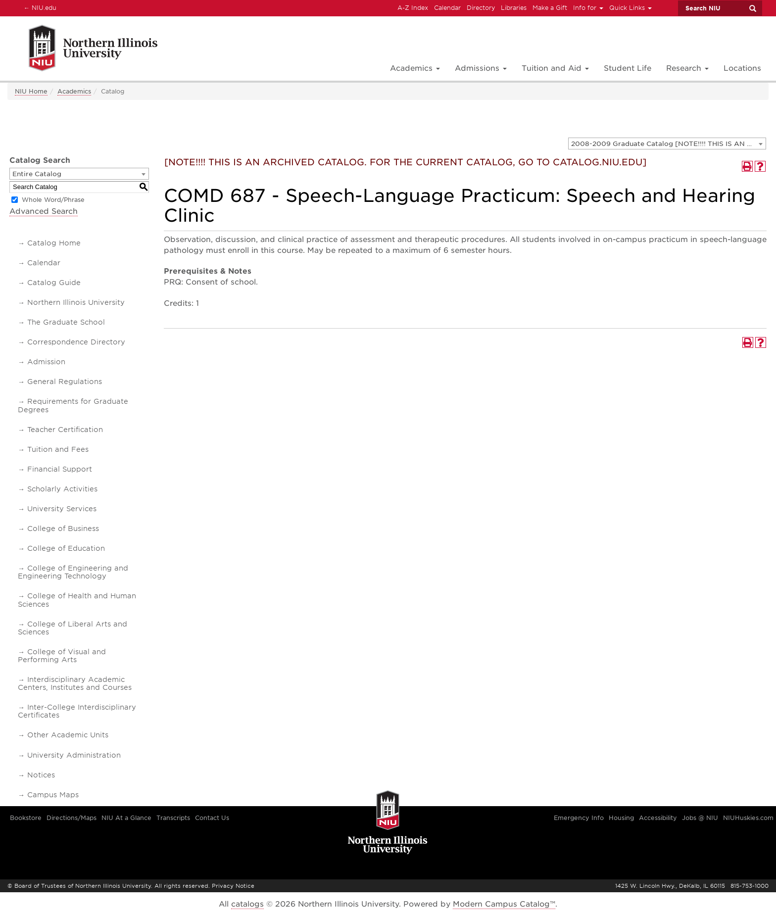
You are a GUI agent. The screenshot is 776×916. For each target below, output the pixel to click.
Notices (41, 775)
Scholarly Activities (62, 489)
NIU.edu (38, 7)
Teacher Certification (65, 430)
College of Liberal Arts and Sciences (72, 628)
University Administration (74, 755)
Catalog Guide (54, 283)
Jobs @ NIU (700, 817)
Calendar (447, 7)
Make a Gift (550, 7)
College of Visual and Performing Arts (62, 656)
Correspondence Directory (76, 342)
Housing (621, 817)
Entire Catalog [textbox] (36, 174)
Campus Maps (53, 795)
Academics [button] (415, 68)
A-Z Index (412, 7)
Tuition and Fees (58, 449)
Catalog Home (54, 243)
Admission (46, 362)
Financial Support (59, 469)
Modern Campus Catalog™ (504, 904)
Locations (742, 68)
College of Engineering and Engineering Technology (73, 572)
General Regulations (64, 382)
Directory (481, 7)
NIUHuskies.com (748, 817)
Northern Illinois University (76, 302)
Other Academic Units (67, 735)
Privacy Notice (233, 885)
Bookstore (26, 817)
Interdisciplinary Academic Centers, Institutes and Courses (75, 683)
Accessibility (658, 817)
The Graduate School (66, 322)
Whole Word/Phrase (53, 199)
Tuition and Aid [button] (555, 68)
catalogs (247, 904)
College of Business (63, 528)
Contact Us (212, 817)
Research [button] (687, 68)
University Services (62, 509)
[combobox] (667, 143)
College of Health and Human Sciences (77, 600)
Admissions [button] (481, 68)
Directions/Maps (72, 817)
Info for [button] (588, 7)
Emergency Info (579, 817)
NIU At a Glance (126, 817)
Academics (74, 91)
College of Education (66, 548)
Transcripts (173, 817)
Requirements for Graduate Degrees (73, 405)
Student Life (627, 68)
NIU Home (31, 91)
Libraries (514, 7)
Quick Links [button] (630, 7)
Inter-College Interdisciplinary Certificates (77, 711)
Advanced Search (43, 211)
